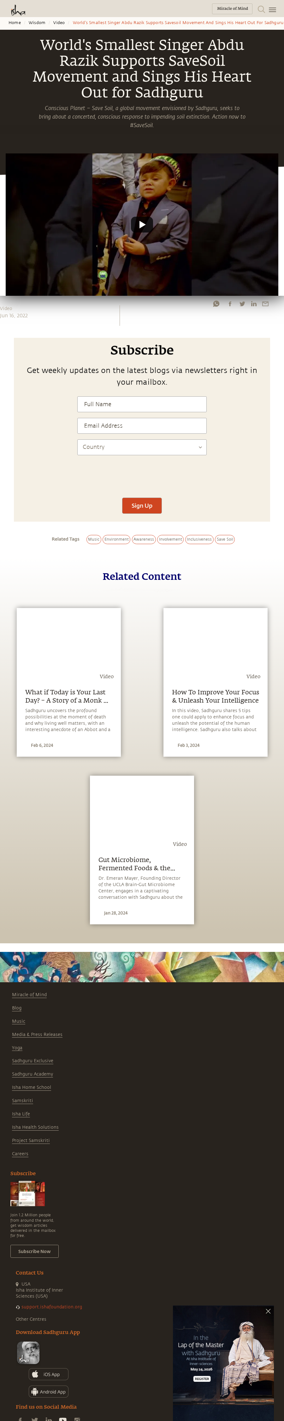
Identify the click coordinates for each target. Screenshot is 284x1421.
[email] (265, 303)
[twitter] (242, 303)
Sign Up (142, 505)
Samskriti (22, 1100)
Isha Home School (31, 1087)
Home (15, 23)
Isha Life (21, 1114)
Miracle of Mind (29, 994)
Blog (16, 1008)
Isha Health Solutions (35, 1127)
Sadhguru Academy (32, 1074)
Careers (20, 1153)
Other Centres (31, 1319)
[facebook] (230, 303)
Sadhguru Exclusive (32, 1060)
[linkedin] (253, 303)
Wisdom (37, 23)
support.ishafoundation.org (51, 1307)
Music (18, 1021)
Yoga (17, 1048)
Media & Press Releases (37, 1034)
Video (59, 23)
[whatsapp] (216, 303)
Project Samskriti (31, 1140)
